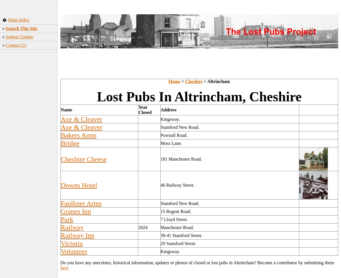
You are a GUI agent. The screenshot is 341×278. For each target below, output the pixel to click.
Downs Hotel (79, 185)
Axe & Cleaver (81, 119)
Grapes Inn (76, 211)
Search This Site (22, 28)
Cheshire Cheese (84, 159)
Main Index (18, 19)
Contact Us (16, 45)
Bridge (70, 143)
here (64, 267)
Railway (72, 227)
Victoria (72, 243)
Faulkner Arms (81, 203)
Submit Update (19, 36)
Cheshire (194, 81)
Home (174, 81)
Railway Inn (77, 235)
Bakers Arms (78, 135)
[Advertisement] (29, 140)
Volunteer (74, 251)
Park (67, 219)
